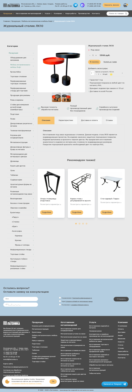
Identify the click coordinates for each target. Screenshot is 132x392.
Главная (6, 21)
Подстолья (14, 114)
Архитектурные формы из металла (21, 186)
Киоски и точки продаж (19, 203)
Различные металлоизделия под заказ (21, 193)
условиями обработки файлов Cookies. (27, 383)
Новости (121, 342)
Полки (12, 119)
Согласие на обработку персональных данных (79, 301)
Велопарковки (16, 199)
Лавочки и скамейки (18, 208)
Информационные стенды (20, 250)
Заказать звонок (111, 5)
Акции (120, 335)
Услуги (47, 13)
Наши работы (70, 13)
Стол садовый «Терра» (109, 199)
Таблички (14, 175)
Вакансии (121, 338)
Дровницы (14, 161)
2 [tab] (79, 223)
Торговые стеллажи (18, 76)
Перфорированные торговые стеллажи (18, 82)
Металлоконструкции (18, 142)
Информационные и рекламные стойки (18, 267)
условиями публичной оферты (80, 305)
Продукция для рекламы (20, 95)
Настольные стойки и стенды (18, 260)
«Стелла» (15, 222)
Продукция (7, 13)
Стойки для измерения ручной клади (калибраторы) (19, 107)
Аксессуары (17, 231)
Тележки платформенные (20, 130)
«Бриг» (15, 226)
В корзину (94, 62)
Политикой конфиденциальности (82, 298)
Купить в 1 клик (110, 62)
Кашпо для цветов (17, 166)
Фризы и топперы (22, 245)
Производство (84, 13)
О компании (122, 326)
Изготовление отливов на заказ (73, 350)
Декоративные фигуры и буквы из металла (20, 148)
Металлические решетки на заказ (74, 337)
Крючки (18, 240)
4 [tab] (86, 223)
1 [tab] (76, 223)
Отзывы (121, 348)
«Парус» (15, 217)
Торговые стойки (17, 254)
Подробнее (46, 212)
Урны (12, 170)
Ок (53, 381)
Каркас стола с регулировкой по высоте (80, 200)
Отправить (121, 299)
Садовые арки (16, 180)
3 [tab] (83, 223)
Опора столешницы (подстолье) (48, 200)
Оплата (121, 329)
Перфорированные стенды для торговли (19, 90)
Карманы (18, 236)
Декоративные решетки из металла (21, 125)
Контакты (96, 13)
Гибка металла (95, 373)
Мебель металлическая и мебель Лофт (37, 21)
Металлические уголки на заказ (73, 333)
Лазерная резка (95, 331)
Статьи (120, 345)
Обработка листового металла (101, 365)
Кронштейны (15, 72)
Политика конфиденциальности (15, 367)
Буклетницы (15, 212)
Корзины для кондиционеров (16, 137)
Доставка (121, 332)
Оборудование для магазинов (18, 59)
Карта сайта (8, 363)
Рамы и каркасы (16, 100)
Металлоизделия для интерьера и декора (18, 155)
